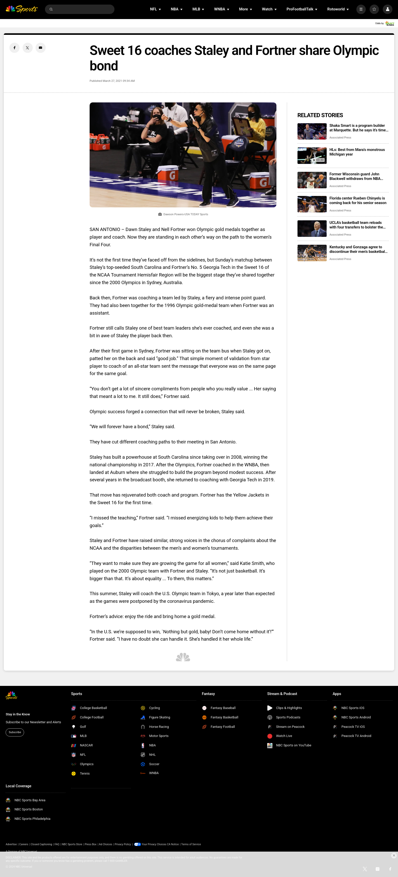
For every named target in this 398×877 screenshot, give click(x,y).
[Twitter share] (28, 48)
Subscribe (15, 732)
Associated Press (340, 137)
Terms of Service (191, 844)
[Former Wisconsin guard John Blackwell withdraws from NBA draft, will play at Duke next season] (312, 180)
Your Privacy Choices (154, 844)
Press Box (90, 844)
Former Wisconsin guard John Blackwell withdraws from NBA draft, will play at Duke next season (358, 176)
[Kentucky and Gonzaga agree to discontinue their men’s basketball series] (312, 253)
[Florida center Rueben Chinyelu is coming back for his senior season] (312, 204)
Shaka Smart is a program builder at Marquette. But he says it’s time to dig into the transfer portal (357, 127)
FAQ (57, 844)
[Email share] (41, 48)
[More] (361, 9)
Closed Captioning (41, 844)
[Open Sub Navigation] (160, 9)
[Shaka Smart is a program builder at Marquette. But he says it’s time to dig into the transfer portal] (312, 131)
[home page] (22, 9)
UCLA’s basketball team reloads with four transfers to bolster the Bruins (356, 224)
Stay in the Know (18, 714)
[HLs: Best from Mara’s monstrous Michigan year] (312, 155)
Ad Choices (105, 844)
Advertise (11, 844)
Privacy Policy (123, 844)
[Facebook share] (14, 48)
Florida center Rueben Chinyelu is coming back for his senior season (357, 200)
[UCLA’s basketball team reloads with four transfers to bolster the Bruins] (312, 228)
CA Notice (173, 844)
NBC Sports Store (72, 844)
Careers (23, 844)
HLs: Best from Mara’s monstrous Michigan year (357, 152)
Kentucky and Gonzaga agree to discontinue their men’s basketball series (357, 249)
